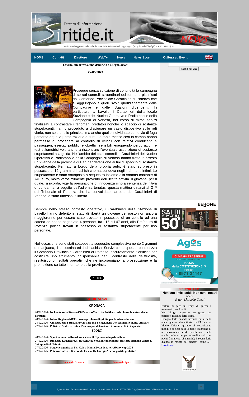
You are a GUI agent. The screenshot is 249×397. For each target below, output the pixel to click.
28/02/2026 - (84, 319)
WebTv (103, 57)
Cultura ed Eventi (176, 57)
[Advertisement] (189, 135)
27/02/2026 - (87, 326)
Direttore (80, 57)
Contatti (58, 57)
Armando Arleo (171, 389)
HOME (39, 57)
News (121, 57)
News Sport (142, 57)
